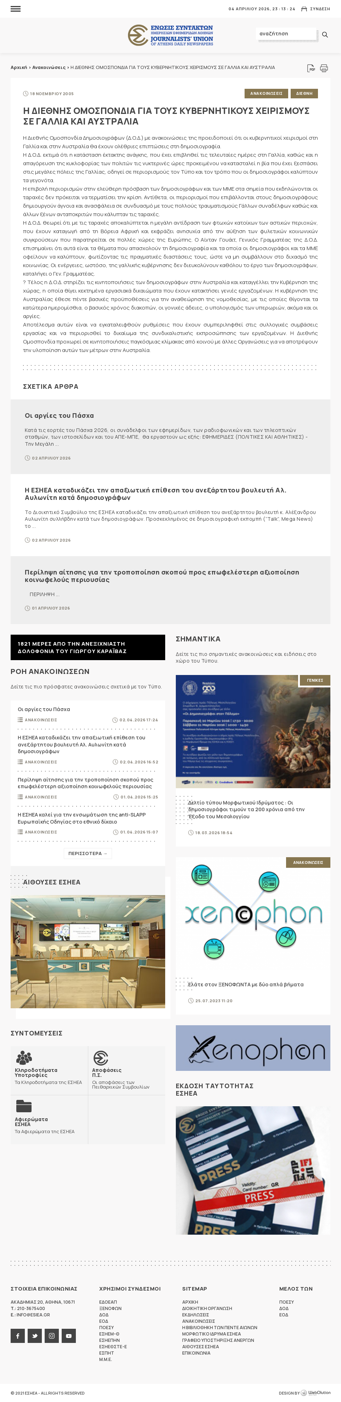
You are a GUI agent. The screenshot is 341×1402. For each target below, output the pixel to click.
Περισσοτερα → (87, 853)
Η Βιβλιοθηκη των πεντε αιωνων (219, 1328)
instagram (52, 1336)
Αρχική (19, 67)
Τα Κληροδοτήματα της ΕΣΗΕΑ (49, 1076)
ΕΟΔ (103, 1321)
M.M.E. (105, 1359)
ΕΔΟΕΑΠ (108, 1302)
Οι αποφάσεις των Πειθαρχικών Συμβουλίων (126, 1078)
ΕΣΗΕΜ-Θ (109, 1334)
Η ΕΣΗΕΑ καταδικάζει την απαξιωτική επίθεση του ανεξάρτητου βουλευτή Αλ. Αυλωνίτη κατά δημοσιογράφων (156, 494)
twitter (35, 1336)
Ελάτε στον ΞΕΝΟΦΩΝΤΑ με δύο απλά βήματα (246, 984)
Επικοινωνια (196, 1353)
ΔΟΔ (103, 1315)
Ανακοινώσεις (49, 67)
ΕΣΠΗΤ (106, 1353)
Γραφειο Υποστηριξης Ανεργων (218, 1340)
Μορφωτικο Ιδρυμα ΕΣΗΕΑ (211, 1334)
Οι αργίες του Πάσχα (59, 415)
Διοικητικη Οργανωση (207, 1308)
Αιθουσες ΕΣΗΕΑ (52, 882)
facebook (18, 1336)
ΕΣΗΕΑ (170, 35)
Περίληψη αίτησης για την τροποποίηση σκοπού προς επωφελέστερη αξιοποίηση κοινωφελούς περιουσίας (162, 576)
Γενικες (315, 680)
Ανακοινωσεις (266, 93)
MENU (16, 8)
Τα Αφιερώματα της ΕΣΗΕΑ (44, 1125)
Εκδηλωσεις (195, 1315)
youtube (69, 1336)
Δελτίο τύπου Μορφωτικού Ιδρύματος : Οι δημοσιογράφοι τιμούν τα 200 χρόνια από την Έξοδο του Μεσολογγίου (246, 809)
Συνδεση (320, 8)
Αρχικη (190, 1302)
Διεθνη (304, 93)
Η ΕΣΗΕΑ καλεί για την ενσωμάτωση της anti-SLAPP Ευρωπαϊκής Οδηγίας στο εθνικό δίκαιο (82, 818)
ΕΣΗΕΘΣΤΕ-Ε (113, 1347)
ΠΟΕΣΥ (106, 1328)
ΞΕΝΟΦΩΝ (110, 1308)
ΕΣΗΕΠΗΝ (109, 1340)
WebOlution (315, 1393)
